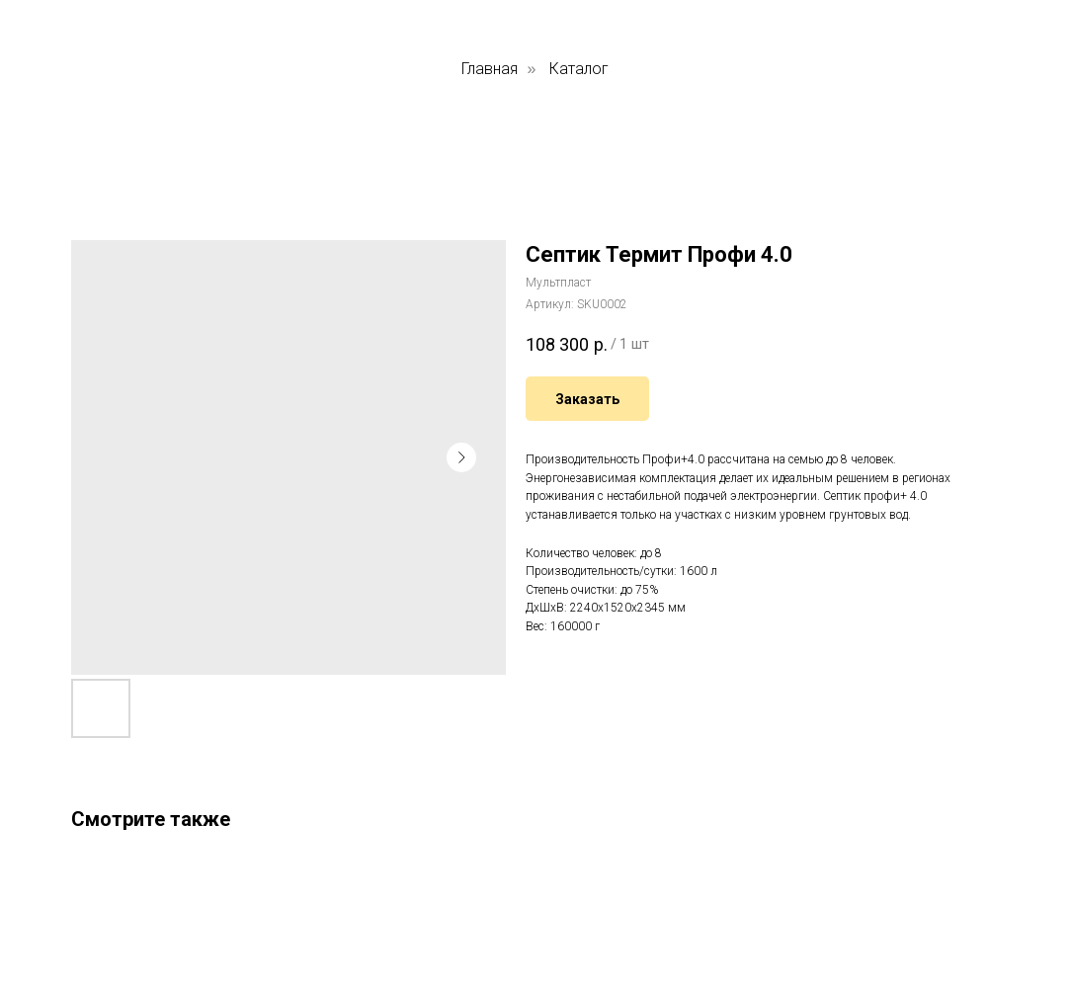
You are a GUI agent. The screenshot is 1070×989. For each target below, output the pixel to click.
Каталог (579, 68)
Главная (489, 68)
